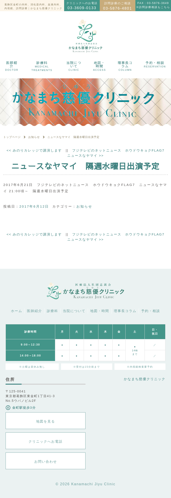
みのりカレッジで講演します (34, 150)
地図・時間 (99, 65)
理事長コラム (125, 65)
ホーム (16, 311)
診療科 (41, 65)
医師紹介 (11, 65)
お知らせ (84, 206)
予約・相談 (155, 64)
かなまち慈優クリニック (144, 379)
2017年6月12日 (34, 206)
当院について (73, 65)
